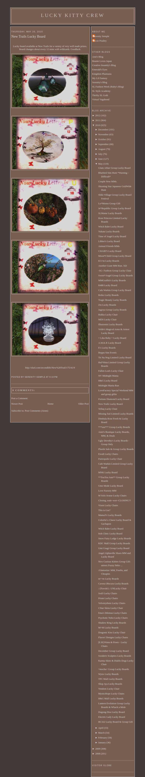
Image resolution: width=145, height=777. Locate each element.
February (102, 737)
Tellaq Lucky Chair (107, 408)
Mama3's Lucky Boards (110, 515)
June (100, 158)
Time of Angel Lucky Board (112, 236)
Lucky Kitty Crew (73, 15)
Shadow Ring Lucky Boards (112, 622)
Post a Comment (19, 398)
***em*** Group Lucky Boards (114, 427)
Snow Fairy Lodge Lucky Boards (114, 538)
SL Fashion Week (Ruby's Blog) (108, 86)
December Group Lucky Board (113, 650)
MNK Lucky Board (107, 472)
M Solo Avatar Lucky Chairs (112, 495)
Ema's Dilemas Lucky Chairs (112, 612)
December (103, 129)
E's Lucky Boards (107, 347)
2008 (97, 753)
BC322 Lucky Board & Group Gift (115, 721)
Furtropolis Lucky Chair (110, 458)
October (102, 139)
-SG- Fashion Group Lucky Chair (114, 270)
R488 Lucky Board (107, 285)
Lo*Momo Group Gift (109, 203)
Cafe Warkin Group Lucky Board (114, 290)
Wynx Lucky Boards (108, 674)
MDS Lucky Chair (107, 319)
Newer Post (17, 403)
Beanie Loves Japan (102, 61)
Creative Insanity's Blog (104, 65)
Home (51, 403)
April (100, 727)
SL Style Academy (101, 91)
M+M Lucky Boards (108, 627)
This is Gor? (104, 510)
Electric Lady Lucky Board (111, 716)
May (100, 163)
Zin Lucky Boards (107, 304)
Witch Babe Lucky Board (110, 226)
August (101, 149)
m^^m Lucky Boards (108, 578)
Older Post (83, 403)
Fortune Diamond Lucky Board (113, 399)
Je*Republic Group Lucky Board (114, 208)
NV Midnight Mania (108, 375)
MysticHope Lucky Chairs (111, 693)
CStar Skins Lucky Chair (110, 608)
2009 (97, 748)
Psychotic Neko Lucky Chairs (113, 617)
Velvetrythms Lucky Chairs (111, 603)
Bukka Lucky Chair (108, 314)
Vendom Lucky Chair (108, 688)
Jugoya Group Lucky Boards (112, 309)
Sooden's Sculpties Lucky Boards (114, 655)
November (103, 134)
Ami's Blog (97, 56)
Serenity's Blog (99, 82)
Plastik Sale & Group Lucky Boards (115, 449)
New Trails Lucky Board (28, 36)
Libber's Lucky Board (109, 241)
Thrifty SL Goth (100, 95)
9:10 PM (53, 377)
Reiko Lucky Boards (108, 295)
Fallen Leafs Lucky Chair (110, 370)
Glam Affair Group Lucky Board (114, 167)
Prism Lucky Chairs (108, 598)
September (103, 144)
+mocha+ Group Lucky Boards (113, 669)
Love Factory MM (107, 490)
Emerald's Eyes (99, 69)
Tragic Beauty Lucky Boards (112, 299)
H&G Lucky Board (107, 380)
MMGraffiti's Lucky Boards (112, 280)
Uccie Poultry (100, 40)
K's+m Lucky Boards (108, 260)
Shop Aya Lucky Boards (110, 683)
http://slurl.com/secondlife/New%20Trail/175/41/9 (50, 367)
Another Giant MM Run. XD (112, 265)
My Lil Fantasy (99, 78)
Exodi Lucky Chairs (108, 454)
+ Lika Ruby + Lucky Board (112, 337)
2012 (97, 115)
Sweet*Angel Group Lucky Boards (115, 275)
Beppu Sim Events (107, 352)
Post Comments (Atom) (36, 410)
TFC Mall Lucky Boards (110, 679)
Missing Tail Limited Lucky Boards (115, 413)
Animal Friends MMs (109, 246)
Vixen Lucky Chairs (108, 505)
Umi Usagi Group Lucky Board (113, 548)
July (100, 154)
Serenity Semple (101, 36)
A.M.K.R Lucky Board (109, 342)
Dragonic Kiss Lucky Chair (111, 632)
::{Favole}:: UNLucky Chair (112, 588)
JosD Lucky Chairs (107, 593)
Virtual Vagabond (100, 99)
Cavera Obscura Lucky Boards (113, 583)
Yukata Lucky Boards (109, 231)
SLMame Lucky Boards (110, 213)
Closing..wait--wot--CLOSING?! (114, 500)
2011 (97, 120)
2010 (97, 125)
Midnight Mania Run (108, 385)
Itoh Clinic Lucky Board (110, 533)
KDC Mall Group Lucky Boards (114, 543)
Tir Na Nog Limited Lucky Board (114, 357)
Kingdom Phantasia (101, 73)
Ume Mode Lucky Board (110, 485)
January (102, 742)
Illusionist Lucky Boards (110, 324)
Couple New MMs (107, 181)
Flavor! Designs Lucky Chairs (113, 637)
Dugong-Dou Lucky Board (111, 712)
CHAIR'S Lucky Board (109, 251)
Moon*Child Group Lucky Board (114, 255)
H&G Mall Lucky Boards (110, 698)
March (101, 732)
